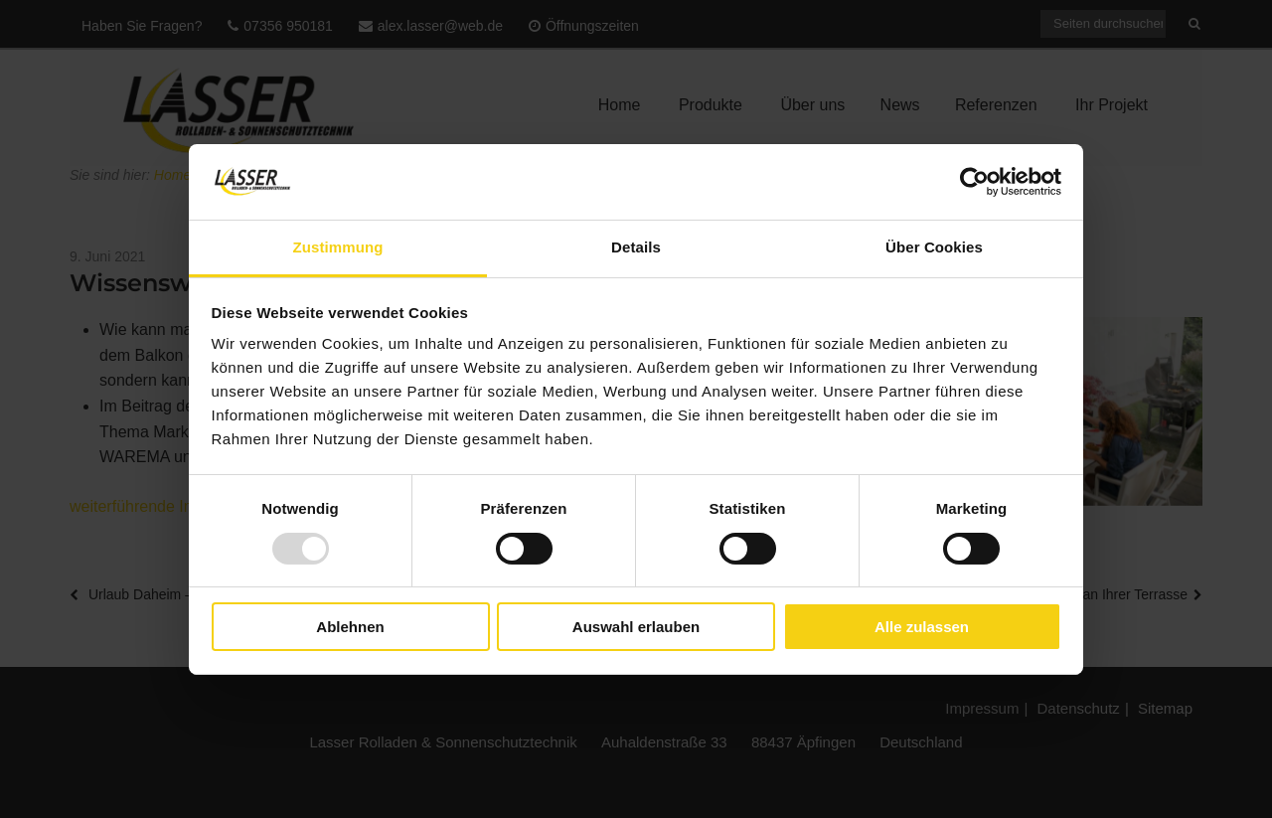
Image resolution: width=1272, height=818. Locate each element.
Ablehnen (350, 626)
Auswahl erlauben (636, 626)
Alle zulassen (921, 626)
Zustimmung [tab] (338, 247)
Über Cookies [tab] (934, 247)
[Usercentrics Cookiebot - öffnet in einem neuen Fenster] (974, 182)
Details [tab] (636, 247)
